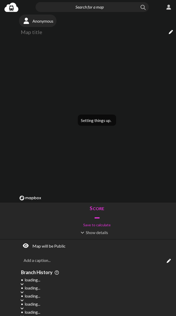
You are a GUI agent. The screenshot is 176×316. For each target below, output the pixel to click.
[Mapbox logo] (30, 198)
